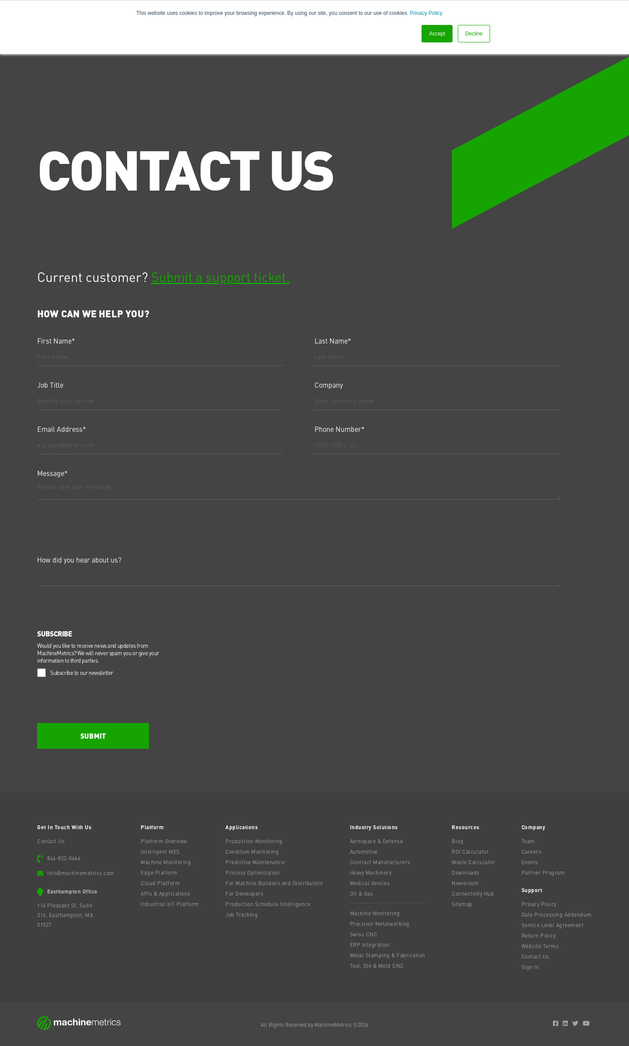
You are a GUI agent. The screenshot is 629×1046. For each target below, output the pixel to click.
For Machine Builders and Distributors (274, 882)
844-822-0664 (63, 858)
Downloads (466, 872)
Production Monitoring (254, 840)
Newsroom (465, 882)
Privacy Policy (426, 13)
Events (530, 861)
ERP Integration (370, 944)
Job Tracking (241, 914)
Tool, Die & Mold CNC (377, 965)
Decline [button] (474, 34)
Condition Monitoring (252, 851)
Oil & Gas (361, 893)
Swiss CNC (364, 934)
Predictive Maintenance (254, 861)
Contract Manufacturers (380, 861)
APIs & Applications (165, 893)
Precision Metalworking (380, 923)
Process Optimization (252, 872)
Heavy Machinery (371, 872)
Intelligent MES (160, 851)
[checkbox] (312, 671)
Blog (457, 840)
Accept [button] (437, 34)
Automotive (364, 851)
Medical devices (370, 882)
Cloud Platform (160, 882)
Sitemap (462, 903)
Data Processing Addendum (557, 914)
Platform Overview (164, 840)
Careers (532, 851)
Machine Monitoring (166, 861)
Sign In (530, 966)
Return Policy (539, 935)
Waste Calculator (473, 861)
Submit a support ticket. (220, 276)
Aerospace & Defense (376, 840)
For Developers (244, 893)
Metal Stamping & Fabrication (387, 955)
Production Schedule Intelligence (267, 903)
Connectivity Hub (473, 893)
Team (528, 840)
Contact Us (51, 840)
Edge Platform (159, 872)
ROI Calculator (470, 851)
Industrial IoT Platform (170, 903)
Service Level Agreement (553, 924)
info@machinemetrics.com (80, 872)
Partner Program (543, 872)
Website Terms (540, 945)
